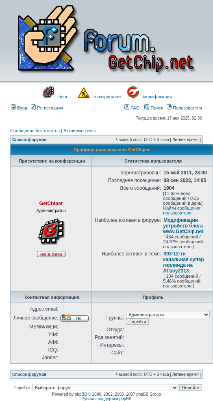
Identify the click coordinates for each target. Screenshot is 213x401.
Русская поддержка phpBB (106, 399)
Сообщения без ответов (35, 130)
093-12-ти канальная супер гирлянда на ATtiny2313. (183, 262)
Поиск (153, 107)
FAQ (131, 107)
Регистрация (47, 107)
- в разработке (106, 96)
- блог (61, 96)
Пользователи (184, 107)
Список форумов (29, 139)
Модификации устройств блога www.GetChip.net (183, 225)
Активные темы (79, 130)
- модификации (156, 96)
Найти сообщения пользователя (181, 210)
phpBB (81, 394)
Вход (19, 107)
